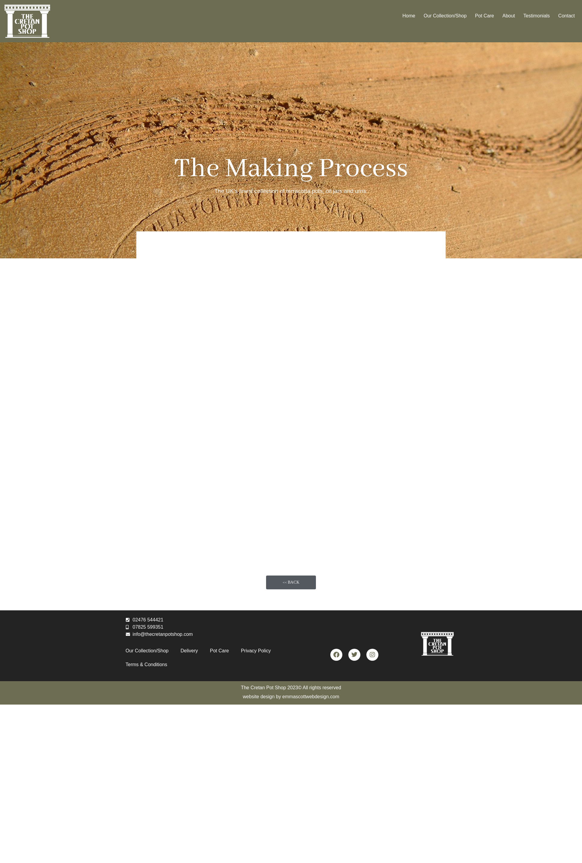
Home (408, 15)
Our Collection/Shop (445, 15)
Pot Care (484, 15)
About (508, 15)
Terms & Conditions (146, 664)
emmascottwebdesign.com (310, 696)
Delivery (189, 650)
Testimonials (536, 15)
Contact (566, 15)
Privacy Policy (256, 650)
